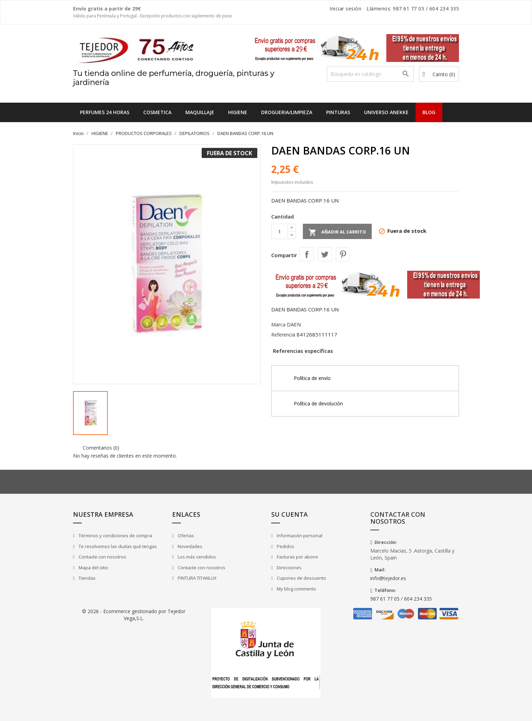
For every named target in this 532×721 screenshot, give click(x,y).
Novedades (189, 546)
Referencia (283, 334)
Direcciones (288, 567)
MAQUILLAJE (199, 112)
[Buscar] (370, 74)
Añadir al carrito (337, 232)
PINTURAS (338, 112)
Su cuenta (289, 514)
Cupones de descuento (301, 578)
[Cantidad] (279, 231)
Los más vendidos (196, 557)
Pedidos (285, 546)
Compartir (307, 254)
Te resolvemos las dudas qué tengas (117, 546)
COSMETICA (157, 112)
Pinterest (343, 254)
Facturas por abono (297, 557)
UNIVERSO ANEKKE (386, 112)
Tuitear (325, 254)
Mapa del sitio (93, 567)
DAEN (294, 324)
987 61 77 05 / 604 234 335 (401, 598)
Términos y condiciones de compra (115, 535)
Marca (278, 324)
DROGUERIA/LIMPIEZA (286, 112)
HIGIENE (237, 112)
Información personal (299, 535)
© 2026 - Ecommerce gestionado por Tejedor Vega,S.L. (133, 614)
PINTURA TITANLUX (197, 578)
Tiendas (87, 578)
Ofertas (185, 535)
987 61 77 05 (408, 8)
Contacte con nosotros (102, 557)
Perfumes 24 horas (104, 112)
